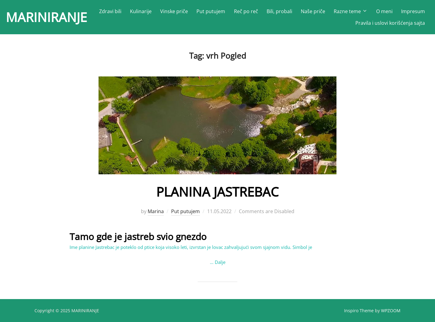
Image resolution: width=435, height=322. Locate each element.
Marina (156, 211)
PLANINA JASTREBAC (217, 191)
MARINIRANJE (46, 17)
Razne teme (351, 11)
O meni (384, 11)
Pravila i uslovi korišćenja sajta (390, 23)
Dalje (220, 262)
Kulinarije (141, 11)
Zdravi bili (110, 11)
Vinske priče (174, 11)
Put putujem (210, 11)
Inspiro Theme (359, 310)
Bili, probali (279, 11)
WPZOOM (391, 310)
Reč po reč (246, 11)
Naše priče (313, 11)
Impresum (413, 11)
